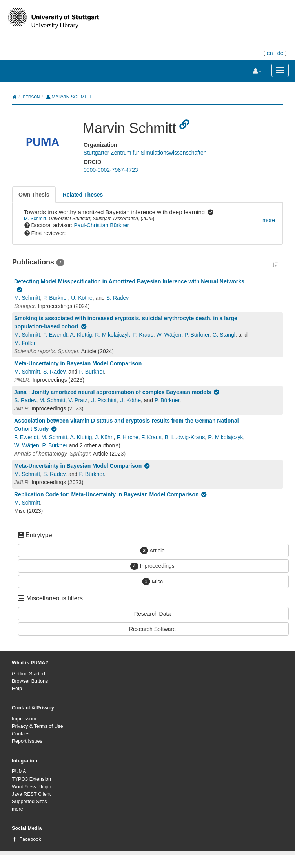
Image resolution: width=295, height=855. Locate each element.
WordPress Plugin (31, 786)
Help (17, 688)
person (31, 97)
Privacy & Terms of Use (37, 726)
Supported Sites (29, 801)
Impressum (24, 719)
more (17, 809)
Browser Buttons (30, 681)
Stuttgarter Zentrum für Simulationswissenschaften (145, 152)
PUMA (19, 771)
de (280, 53)
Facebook (30, 839)
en (270, 53)
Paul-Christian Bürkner (101, 225)
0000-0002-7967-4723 (111, 170)
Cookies (21, 734)
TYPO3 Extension (31, 779)
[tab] (34, 194)
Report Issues (27, 741)
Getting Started (28, 673)
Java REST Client (31, 794)
